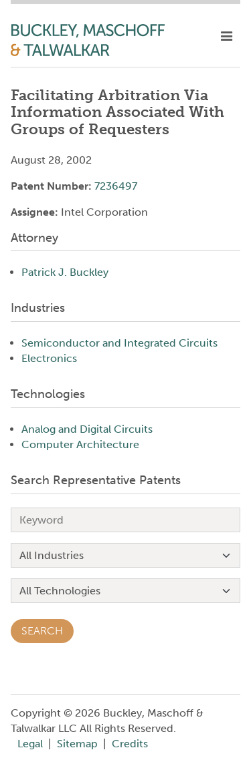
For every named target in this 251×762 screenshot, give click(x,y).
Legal (30, 743)
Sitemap (77, 743)
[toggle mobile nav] (226, 37)
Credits (130, 743)
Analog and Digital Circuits (87, 429)
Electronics (49, 358)
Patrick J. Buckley (64, 272)
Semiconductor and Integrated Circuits (119, 343)
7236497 (115, 186)
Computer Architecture (80, 444)
